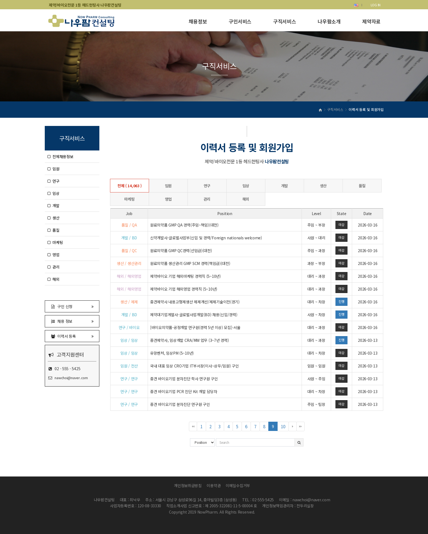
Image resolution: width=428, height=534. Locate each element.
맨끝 (300, 427)
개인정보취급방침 (188, 485)
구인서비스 (240, 21)
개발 (53, 205)
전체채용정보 (60, 156)
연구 (53, 181)
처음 (193, 427)
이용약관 (214, 485)
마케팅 (55, 242)
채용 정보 (72, 321)
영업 (53, 254)
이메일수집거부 (238, 485)
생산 (53, 218)
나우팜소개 (329, 21)
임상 (53, 193)
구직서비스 (284, 21)
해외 (53, 279)
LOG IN (376, 4)
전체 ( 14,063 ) (129, 185)
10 (285, 427)
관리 (53, 267)
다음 (293, 427)
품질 (53, 230)
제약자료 (371, 21)
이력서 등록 (72, 336)
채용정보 (198, 21)
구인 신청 (72, 306)
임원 (53, 168)
